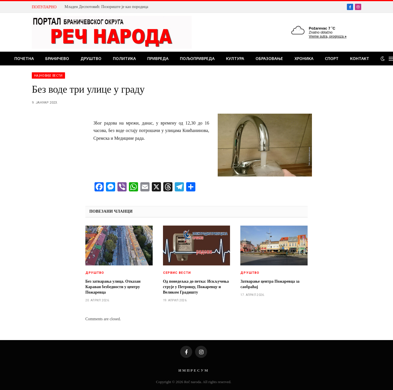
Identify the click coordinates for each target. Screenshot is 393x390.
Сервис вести (177, 273)
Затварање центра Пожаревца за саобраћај (269, 284)
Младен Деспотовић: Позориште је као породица (106, 7)
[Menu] (391, 58)
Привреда (157, 58)
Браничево (57, 58)
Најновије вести (48, 75)
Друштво (90, 58)
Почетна (24, 58)
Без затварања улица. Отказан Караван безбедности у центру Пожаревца (113, 286)
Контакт (359, 58)
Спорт (332, 58)
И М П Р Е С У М (193, 370)
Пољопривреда (197, 58)
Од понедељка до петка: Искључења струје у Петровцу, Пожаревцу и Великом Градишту (196, 286)
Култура (235, 58)
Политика (124, 58)
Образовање (269, 58)
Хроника (303, 58)
